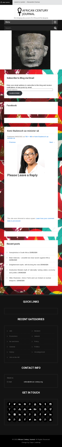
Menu (7, 22)
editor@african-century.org (33, 382)
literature (37, 331)
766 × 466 (28, 137)
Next (52, 142)
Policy (36, 341)
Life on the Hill (14, 357)
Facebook (12, 105)
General (12, 347)
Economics (13, 336)
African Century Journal (26, 439)
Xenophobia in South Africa (19, 252)
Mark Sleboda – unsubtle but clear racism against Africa (29, 258)
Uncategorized (39, 352)
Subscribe (14, 93)
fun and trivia (14, 341)
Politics (37, 347)
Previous (11, 142)
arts (10, 331)
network (37, 336)
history (11, 352)
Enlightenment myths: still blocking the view (24, 265)
